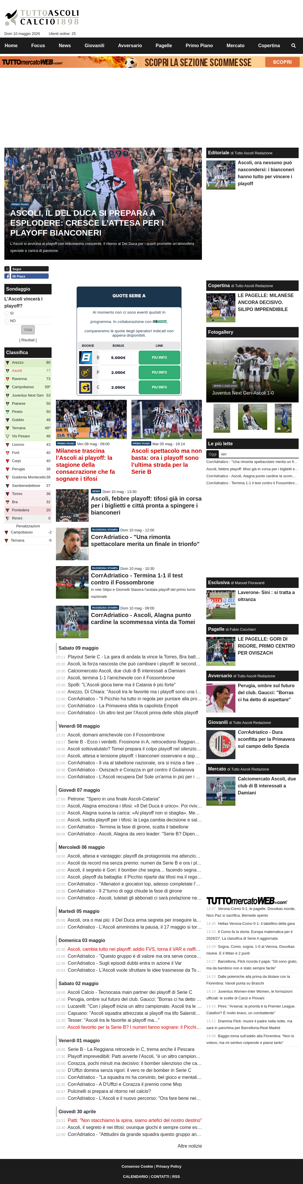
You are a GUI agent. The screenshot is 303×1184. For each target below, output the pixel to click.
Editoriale (218, 152)
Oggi (212, 454)
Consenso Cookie (137, 1166)
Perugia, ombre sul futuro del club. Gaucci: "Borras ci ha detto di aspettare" (266, 692)
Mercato (217, 768)
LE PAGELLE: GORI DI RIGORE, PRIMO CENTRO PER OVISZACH (266, 646)
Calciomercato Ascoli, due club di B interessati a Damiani (267, 785)
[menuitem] (293, 45)
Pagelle (216, 629)
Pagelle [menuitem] (164, 45)
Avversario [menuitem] (130, 45)
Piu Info (159, 357)
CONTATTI (160, 1176)
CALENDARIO (135, 1176)
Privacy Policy (169, 1166)
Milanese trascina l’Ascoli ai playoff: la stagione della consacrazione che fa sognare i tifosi (85, 465)
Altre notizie (190, 1146)
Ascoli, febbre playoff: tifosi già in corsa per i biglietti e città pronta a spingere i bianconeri (146, 505)
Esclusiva (219, 582)
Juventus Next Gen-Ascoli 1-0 (243, 392)
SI (12, 313)
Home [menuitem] (11, 45)
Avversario (220, 675)
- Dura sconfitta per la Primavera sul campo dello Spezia (266, 739)
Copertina (219, 285)
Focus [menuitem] (38, 45)
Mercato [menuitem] (235, 45)
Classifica (17, 352)
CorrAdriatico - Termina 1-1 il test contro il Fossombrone (252, 483)
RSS (176, 1176)
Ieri (223, 454)
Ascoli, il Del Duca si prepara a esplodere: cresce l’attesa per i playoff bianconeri (87, 222)
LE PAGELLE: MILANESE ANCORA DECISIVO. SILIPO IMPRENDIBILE (266, 302)
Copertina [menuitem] (269, 45)
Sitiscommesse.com (159, 322)
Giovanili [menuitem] (95, 45)
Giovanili (218, 722)
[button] (28, 329)
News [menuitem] (65, 45)
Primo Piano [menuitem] (199, 45)
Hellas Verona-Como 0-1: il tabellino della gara (256, 923)
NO (13, 321)
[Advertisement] (129, 273)
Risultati (28, 340)
